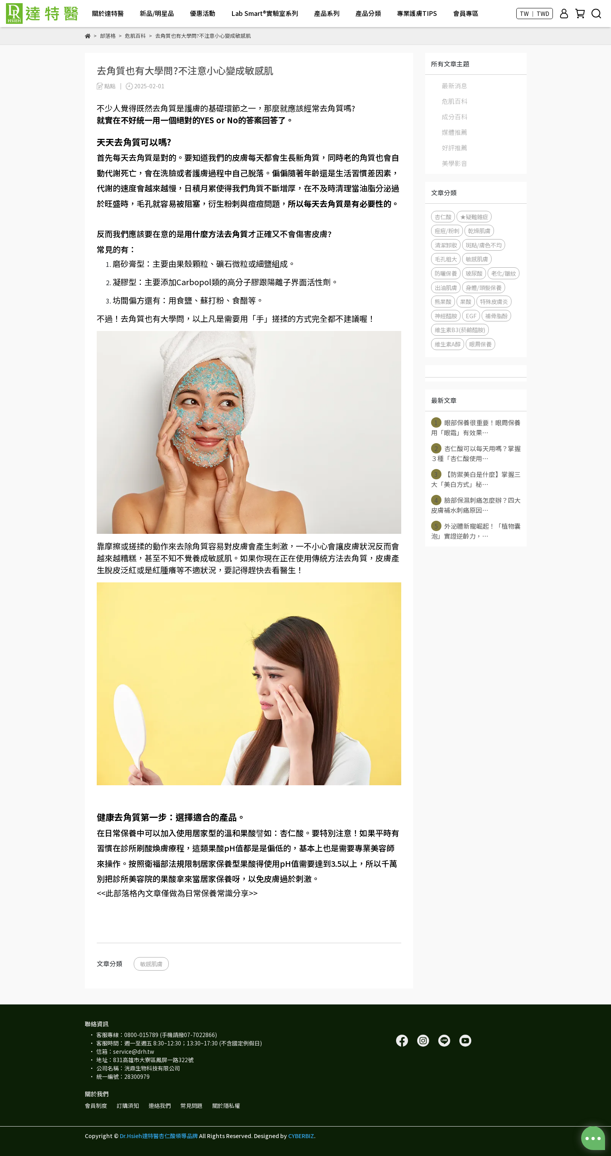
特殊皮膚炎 (494, 301)
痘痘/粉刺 (447, 230)
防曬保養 (446, 273)
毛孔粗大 (446, 259)
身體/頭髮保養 (484, 287)
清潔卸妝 (446, 245)
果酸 (465, 301)
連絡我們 (159, 1105)
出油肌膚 (446, 287)
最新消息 (454, 85)
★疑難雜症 (474, 216)
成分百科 (454, 116)
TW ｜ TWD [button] (534, 13)
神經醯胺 (446, 315)
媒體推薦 (454, 132)
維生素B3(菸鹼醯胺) (460, 329)
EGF (471, 315)
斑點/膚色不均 (484, 245)
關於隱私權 (226, 1105)
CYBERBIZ (301, 1136)
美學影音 (454, 163)
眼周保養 (480, 344)
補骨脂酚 (496, 315)
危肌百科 (454, 101)
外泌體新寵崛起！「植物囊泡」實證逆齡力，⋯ (476, 531)
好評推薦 (454, 147)
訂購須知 (128, 1105)
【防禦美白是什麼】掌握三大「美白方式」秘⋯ (476, 479)
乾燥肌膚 (479, 230)
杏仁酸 (443, 216)
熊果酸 (443, 301)
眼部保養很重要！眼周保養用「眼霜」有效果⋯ (476, 427)
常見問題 (191, 1105)
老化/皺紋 (503, 273)
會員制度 (96, 1105)
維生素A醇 (448, 344)
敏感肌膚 (151, 963)
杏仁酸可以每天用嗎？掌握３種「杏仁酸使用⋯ (476, 453)
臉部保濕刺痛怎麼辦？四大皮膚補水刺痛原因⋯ (476, 505)
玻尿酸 (474, 273)
